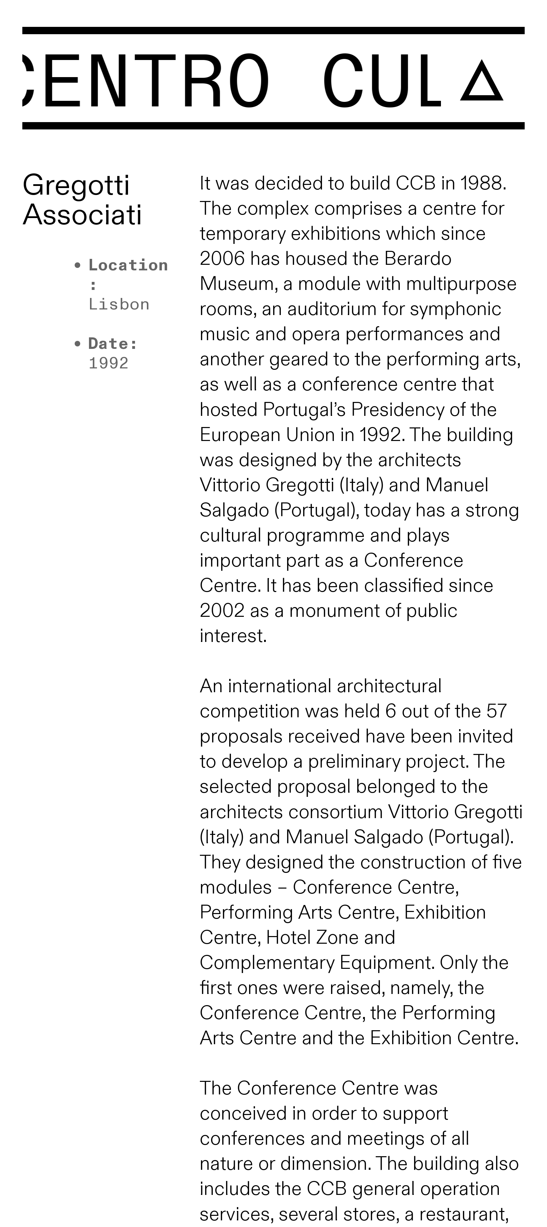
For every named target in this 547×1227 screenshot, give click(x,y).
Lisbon (119, 304)
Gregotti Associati (82, 200)
